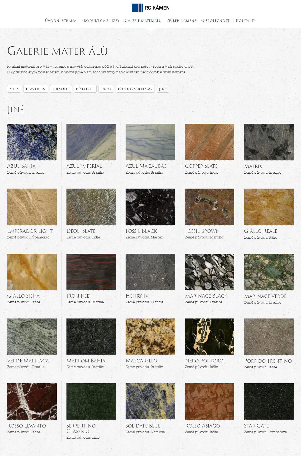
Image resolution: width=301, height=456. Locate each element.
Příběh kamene (181, 20)
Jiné (163, 88)
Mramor (61, 88)
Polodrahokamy (135, 88)
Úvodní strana (60, 20)
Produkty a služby (100, 20)
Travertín (35, 88)
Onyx (106, 88)
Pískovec (85, 88)
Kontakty (246, 20)
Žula (14, 88)
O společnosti (216, 20)
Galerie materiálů (143, 20)
